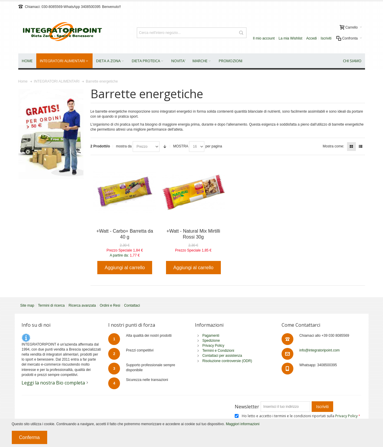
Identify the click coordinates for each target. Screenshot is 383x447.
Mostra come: (333, 146)
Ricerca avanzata (82, 305)
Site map (27, 305)
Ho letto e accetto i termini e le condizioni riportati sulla (300, 415)
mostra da (123, 146)
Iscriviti (325, 38)
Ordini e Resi (110, 305)
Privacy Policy (213, 346)
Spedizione (211, 340)
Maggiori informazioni (242, 424)
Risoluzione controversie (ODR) (227, 361)
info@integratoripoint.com (319, 350)
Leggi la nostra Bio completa (53, 382)
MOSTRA (180, 146)
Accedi (311, 38)
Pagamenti (210, 335)
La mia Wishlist (291, 38)
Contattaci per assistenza (222, 356)
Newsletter (247, 406)
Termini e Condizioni (218, 351)
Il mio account (264, 38)
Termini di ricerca (51, 305)
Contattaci (132, 305)
